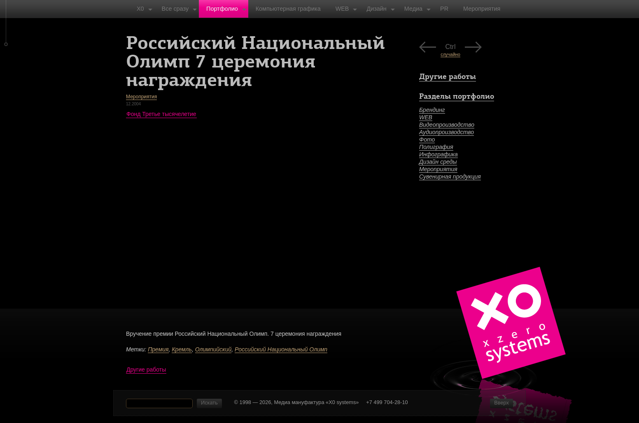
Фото (427, 139)
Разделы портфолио (456, 96)
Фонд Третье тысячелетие (161, 114)
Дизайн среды (438, 161)
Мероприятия (141, 97)
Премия (158, 349)
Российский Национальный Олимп (281, 349)
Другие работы (146, 369)
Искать (209, 403)
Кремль (182, 349)
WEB (425, 117)
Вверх (501, 403)
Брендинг (432, 110)
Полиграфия (436, 147)
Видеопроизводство (446, 124)
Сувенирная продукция (450, 176)
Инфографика (438, 154)
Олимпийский (213, 349)
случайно (450, 54)
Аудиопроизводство (446, 132)
